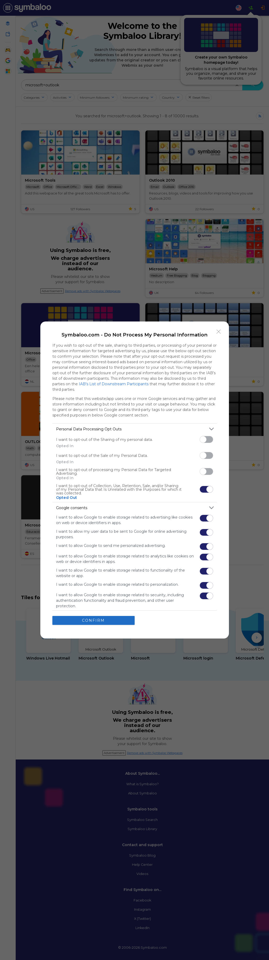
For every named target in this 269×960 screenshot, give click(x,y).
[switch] (206, 439)
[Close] (219, 332)
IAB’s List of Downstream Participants (114, 384)
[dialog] (134, 480)
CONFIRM (93, 620)
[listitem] (134, 429)
